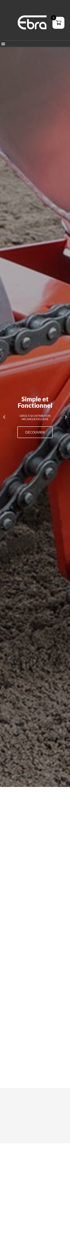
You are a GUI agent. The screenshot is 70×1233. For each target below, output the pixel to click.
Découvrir (35, 432)
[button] (3, 44)
